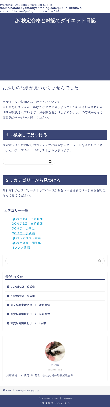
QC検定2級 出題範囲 (27, 223)
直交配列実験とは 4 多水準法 (30, 314)
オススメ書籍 (21, 247)
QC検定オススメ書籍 (26, 238)
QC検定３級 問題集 (26, 242)
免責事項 (68, 398)
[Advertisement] (55, 53)
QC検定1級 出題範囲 (27, 219)
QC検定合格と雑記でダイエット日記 (55, 20)
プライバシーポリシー (48, 398)
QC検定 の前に (23, 228)
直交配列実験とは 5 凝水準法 (30, 305)
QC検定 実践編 (23, 233)
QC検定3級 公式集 (22, 296)
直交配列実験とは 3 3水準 (28, 323)
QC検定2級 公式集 (22, 286)
